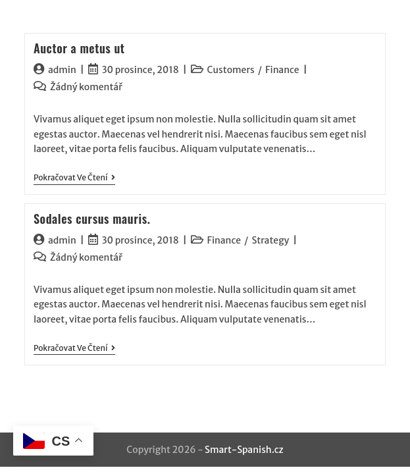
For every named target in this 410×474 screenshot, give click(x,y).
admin (62, 70)
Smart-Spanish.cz (244, 450)
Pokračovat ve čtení (74, 177)
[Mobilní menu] (383, 24)
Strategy (270, 240)
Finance (282, 70)
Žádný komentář (86, 87)
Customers (231, 70)
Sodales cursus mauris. (92, 218)
